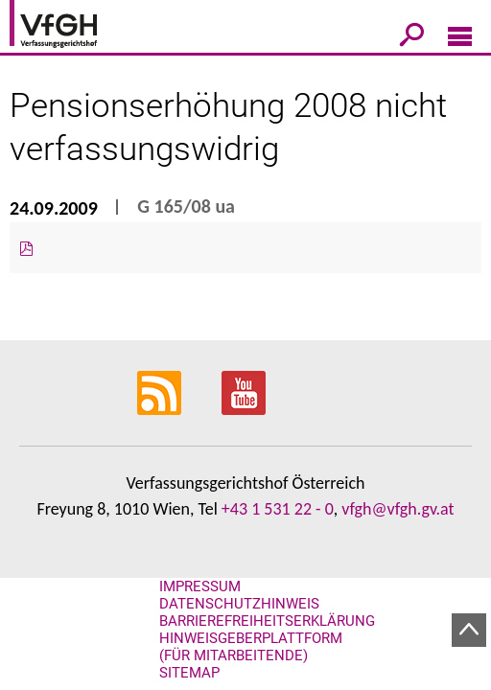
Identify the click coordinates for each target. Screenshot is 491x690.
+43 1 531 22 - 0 (278, 508)
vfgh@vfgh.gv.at (397, 508)
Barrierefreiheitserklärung (267, 621)
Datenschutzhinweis (239, 603)
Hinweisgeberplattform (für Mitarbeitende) (250, 647)
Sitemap (189, 672)
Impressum (200, 586)
